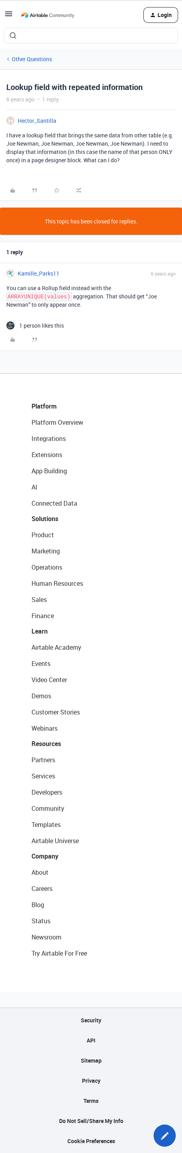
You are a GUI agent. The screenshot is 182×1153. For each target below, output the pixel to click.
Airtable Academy (56, 647)
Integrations (49, 438)
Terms (91, 1100)
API (91, 1040)
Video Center (49, 679)
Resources (46, 743)
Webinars (45, 728)
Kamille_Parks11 (38, 273)
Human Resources (57, 583)
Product (43, 535)
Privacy (91, 1080)
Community (48, 808)
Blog (38, 904)
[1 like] (35, 325)
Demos (41, 696)
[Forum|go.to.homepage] (48, 15)
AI (34, 487)
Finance (43, 615)
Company (45, 856)
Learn (40, 631)
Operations (47, 567)
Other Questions (32, 59)
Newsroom (46, 937)
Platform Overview (57, 422)
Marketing (46, 551)
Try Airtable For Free (59, 953)
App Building (49, 471)
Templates (46, 824)
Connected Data (54, 503)
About (40, 872)
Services (43, 776)
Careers (42, 888)
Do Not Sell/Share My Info (91, 1121)
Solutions (45, 518)
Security (91, 1020)
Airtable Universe (55, 840)
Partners (43, 760)
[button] (8, 16)
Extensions (47, 454)
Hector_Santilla (37, 120)
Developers (47, 792)
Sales (39, 599)
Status (41, 921)
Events (41, 663)
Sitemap (91, 1060)
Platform (44, 406)
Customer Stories (56, 712)
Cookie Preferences (91, 1141)
